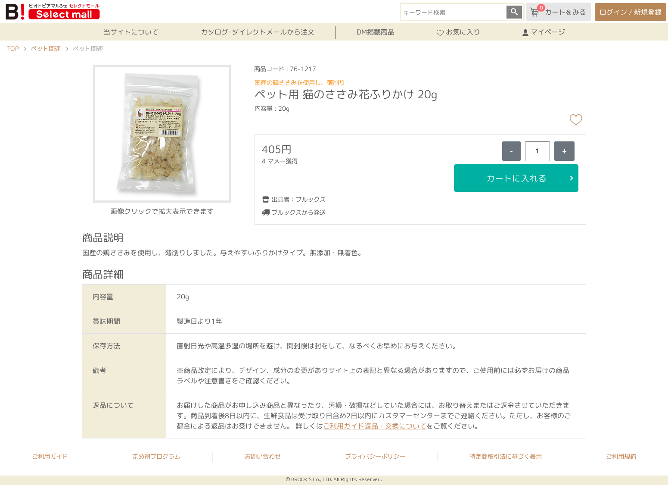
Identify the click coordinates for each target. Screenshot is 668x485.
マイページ (543, 32)
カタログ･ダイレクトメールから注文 (257, 32)
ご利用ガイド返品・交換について (374, 426)
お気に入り (458, 32)
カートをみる (558, 10)
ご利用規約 (621, 456)
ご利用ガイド (50, 456)
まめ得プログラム (156, 456)
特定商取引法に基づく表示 (505, 456)
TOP (13, 48)
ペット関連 (46, 48)
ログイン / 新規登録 (631, 12)
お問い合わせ (263, 456)
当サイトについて (130, 32)
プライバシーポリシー (375, 456)
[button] (161, 133)
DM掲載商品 (376, 32)
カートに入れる (516, 178)
